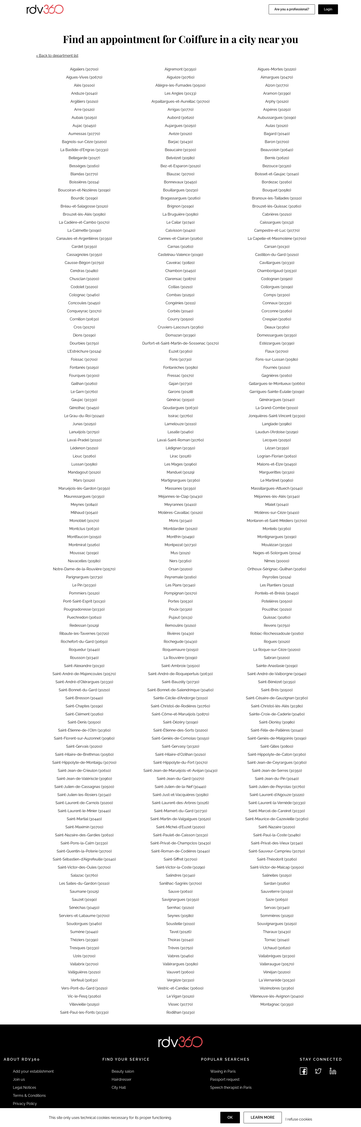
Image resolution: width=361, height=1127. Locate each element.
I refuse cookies (298, 1119)
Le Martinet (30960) (276, 480)
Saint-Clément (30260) (84, 714)
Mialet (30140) (276, 504)
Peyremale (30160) (180, 577)
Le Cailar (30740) (180, 222)
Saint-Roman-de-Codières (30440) (180, 851)
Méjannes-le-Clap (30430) (180, 496)
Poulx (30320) (180, 609)
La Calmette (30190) (84, 230)
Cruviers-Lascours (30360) (180, 327)
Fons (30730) (180, 359)
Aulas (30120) (276, 125)
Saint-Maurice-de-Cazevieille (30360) (276, 819)
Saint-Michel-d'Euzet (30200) (180, 827)
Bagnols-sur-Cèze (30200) (84, 142)
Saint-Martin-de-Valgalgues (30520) (180, 819)
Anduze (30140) (84, 93)
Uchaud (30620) (276, 948)
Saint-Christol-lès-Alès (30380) (277, 706)
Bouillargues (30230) (180, 190)
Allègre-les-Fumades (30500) (180, 85)
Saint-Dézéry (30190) (180, 722)
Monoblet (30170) (84, 520)
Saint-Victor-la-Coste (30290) (180, 867)
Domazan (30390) (180, 335)
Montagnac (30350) (276, 1004)
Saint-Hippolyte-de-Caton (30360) (277, 754)
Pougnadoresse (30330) (84, 609)
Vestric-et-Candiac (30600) (180, 988)
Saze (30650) (277, 899)
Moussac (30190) (84, 553)
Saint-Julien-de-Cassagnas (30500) (84, 787)
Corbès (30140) (180, 311)
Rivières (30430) (180, 633)
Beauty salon (123, 1071)
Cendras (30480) (84, 271)
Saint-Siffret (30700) (180, 859)
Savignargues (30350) (180, 899)
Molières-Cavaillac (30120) (180, 512)
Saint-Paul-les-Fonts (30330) (84, 1012)
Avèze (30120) (180, 134)
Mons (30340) (180, 520)
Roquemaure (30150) (180, 649)
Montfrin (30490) (180, 537)
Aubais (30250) (84, 117)
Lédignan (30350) (180, 448)
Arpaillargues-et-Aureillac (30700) (180, 101)
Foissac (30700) (84, 359)
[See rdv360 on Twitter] (318, 1071)
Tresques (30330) (84, 948)
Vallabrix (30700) (84, 964)
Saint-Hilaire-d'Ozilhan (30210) (180, 754)
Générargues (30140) (276, 400)
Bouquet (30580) (276, 190)
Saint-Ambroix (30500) (180, 666)
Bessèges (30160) (84, 166)
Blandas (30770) (84, 174)
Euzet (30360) (180, 351)
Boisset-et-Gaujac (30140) (277, 174)
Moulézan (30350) (277, 545)
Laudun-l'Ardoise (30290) (277, 432)
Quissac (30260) (276, 617)
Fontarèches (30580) (180, 367)
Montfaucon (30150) (84, 537)
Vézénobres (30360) (277, 988)
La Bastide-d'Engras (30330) (84, 150)
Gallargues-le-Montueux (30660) (277, 383)
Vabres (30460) (180, 956)
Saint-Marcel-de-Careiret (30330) (277, 811)
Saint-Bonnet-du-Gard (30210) (84, 690)
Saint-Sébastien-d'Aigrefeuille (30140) (84, 859)
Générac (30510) (180, 400)
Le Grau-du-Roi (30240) (84, 416)
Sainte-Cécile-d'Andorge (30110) (180, 698)
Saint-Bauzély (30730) (180, 682)
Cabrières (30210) (276, 214)
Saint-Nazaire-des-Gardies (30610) (84, 835)
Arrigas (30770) (180, 109)
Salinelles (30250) (276, 875)
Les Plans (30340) (180, 585)
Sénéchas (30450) (84, 907)
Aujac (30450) (84, 125)
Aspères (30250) (277, 109)
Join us (19, 1079)
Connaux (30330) (276, 303)
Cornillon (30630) (84, 319)
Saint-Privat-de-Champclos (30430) (180, 843)
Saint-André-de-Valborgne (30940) (276, 674)
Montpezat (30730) (180, 545)
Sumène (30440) (84, 932)
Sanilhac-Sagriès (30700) (180, 883)
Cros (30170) (84, 327)
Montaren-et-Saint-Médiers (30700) (277, 520)
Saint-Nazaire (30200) (277, 827)
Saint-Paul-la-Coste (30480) (276, 835)
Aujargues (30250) (180, 125)
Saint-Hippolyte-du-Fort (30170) (180, 762)
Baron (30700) (277, 142)
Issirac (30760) (180, 416)
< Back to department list (57, 55)
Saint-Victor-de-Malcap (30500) (277, 867)
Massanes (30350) (180, 488)
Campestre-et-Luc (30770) (277, 230)
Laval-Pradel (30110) (84, 440)
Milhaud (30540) (84, 512)
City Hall (119, 1087)
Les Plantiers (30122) (277, 585)
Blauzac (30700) (180, 174)
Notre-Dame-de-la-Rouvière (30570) (84, 569)
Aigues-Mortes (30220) (277, 69)
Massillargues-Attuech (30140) (277, 488)
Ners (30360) (180, 561)
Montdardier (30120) (180, 529)
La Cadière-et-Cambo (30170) (84, 222)
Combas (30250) (180, 295)
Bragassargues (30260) (180, 198)
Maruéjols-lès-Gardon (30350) (84, 488)
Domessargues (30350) (277, 335)
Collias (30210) (180, 287)
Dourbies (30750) (84, 343)
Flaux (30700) (276, 351)
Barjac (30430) (180, 142)
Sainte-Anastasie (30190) (276, 666)
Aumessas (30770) (84, 134)
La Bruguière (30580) (180, 214)
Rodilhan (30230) (180, 1012)
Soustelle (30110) (180, 924)
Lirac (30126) (180, 456)
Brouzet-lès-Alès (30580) (84, 214)
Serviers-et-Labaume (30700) (84, 915)
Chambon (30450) (180, 271)
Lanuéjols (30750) (84, 432)
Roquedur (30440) (84, 649)
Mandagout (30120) (84, 472)
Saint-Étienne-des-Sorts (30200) (180, 730)
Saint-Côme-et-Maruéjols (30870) (180, 714)
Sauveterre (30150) (277, 891)
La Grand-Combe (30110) (277, 408)
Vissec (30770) (180, 1004)
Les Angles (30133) (180, 93)
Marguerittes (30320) (276, 472)
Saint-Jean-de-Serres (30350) (277, 770)
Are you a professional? (291, 9)
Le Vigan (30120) (180, 996)
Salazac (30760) (84, 875)
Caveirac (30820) (180, 263)
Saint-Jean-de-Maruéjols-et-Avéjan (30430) (180, 770)
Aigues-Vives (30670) (84, 77)
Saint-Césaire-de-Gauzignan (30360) (277, 698)
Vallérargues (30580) (180, 964)
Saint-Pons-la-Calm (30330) (84, 843)
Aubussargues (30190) (277, 117)
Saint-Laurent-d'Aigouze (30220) (277, 795)
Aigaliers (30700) (84, 69)
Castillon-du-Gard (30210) (277, 254)
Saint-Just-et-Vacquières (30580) (180, 795)
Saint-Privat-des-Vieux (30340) (277, 843)
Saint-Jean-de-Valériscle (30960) (84, 778)
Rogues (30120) (277, 641)
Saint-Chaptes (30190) (84, 706)
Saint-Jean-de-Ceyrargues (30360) (276, 762)
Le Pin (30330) (84, 585)
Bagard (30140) (277, 134)
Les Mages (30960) (180, 464)
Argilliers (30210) (84, 101)
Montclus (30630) (84, 529)
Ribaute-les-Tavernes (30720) (84, 633)
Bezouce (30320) (276, 166)
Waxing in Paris (223, 1071)
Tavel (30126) (180, 932)
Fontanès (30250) (84, 367)
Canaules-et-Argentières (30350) (84, 238)
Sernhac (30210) (180, 907)
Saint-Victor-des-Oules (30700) (84, 867)
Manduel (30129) (180, 472)
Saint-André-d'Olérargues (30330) (84, 682)
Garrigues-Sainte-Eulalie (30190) (277, 391)
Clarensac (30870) (180, 279)
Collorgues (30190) (277, 287)
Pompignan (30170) (180, 593)
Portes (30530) (180, 601)
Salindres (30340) (180, 875)
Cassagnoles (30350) (84, 254)
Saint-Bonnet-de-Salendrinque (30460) (180, 690)
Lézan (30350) (277, 448)
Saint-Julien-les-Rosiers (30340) (84, 795)
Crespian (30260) (276, 319)
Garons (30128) (180, 391)
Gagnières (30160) (277, 375)
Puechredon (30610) (84, 617)
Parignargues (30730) (84, 577)
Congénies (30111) (180, 303)
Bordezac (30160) (277, 182)
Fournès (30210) (276, 367)
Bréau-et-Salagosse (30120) (84, 206)
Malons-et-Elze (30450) (277, 464)
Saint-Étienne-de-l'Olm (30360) (84, 730)
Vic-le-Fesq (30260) (84, 996)
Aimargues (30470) (277, 77)
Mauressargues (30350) (84, 496)
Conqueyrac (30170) (84, 311)
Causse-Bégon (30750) (84, 263)
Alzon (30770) (276, 85)
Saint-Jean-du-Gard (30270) (180, 778)
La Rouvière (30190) (180, 658)
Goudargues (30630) (180, 408)
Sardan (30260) (277, 883)
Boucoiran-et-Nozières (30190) (84, 190)
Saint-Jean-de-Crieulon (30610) (84, 770)
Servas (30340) (276, 907)
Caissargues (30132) (277, 222)
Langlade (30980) (276, 424)
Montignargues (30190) (276, 537)
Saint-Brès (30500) (277, 690)
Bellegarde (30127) (84, 158)
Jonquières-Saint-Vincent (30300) (276, 416)
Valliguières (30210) (84, 972)
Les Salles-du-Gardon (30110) (84, 883)
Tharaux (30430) (277, 932)
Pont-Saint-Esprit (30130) (84, 601)
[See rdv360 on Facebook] (303, 1071)
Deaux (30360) (277, 327)
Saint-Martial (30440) (84, 819)
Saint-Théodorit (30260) (277, 859)
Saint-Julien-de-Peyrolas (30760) (277, 787)
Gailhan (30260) (84, 383)
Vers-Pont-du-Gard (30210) (84, 988)
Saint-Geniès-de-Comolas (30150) (180, 738)
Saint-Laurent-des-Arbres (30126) (180, 803)
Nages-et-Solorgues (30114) (277, 553)
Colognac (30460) (84, 295)
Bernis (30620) (277, 158)
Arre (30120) (84, 109)
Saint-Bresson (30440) (84, 698)
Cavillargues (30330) (276, 263)
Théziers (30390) (84, 940)
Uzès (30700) (84, 956)
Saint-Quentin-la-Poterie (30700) (84, 851)
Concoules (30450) (84, 303)
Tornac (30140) (276, 940)
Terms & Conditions (29, 1095)
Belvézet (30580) (180, 158)
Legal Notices (24, 1087)
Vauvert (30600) (180, 972)
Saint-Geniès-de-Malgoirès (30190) (276, 738)
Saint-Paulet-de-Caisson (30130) (180, 835)
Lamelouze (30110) (180, 424)
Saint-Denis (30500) (84, 722)
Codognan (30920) (276, 279)
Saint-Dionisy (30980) (277, 722)
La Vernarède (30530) (277, 980)
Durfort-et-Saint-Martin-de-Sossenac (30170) (180, 343)
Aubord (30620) (180, 117)
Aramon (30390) (277, 93)
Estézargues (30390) (276, 343)
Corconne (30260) (277, 311)
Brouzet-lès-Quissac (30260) (276, 206)
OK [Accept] (230, 1117)
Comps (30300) (277, 295)
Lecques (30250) (277, 440)
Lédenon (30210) (84, 448)
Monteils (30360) (277, 529)
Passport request (224, 1079)
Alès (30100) (84, 85)
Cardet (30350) (84, 246)
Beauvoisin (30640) (277, 150)
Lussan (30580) (84, 464)
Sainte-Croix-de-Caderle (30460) (277, 714)
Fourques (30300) (84, 375)
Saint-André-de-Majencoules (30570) (84, 674)
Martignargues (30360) (180, 480)
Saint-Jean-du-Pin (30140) (277, 778)
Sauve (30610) (180, 891)
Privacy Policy (25, 1103)
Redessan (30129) (84, 625)
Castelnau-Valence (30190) (180, 254)
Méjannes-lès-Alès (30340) (277, 496)
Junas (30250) (84, 424)
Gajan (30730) (180, 383)
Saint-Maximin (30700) (84, 827)
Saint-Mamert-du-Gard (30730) (180, 811)
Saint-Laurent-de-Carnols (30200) (84, 803)
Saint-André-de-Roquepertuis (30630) (180, 674)
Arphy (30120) (276, 101)
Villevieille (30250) (84, 1004)
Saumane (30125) (84, 891)
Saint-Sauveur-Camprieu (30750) (277, 851)
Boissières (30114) (84, 182)
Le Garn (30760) (84, 391)
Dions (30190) (84, 335)
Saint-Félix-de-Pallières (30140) (277, 730)
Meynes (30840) (84, 504)
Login (328, 9)
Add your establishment (33, 1071)
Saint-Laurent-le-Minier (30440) (84, 811)
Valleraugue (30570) (277, 964)
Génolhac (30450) (84, 408)
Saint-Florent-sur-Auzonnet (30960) (84, 738)
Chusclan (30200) (84, 279)
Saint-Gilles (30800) (276, 746)
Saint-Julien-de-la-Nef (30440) (180, 787)
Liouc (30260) (84, 456)
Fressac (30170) (180, 375)
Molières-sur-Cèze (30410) (276, 512)
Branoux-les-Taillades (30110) (277, 198)
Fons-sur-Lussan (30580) (277, 359)
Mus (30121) (180, 553)
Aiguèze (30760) (180, 77)
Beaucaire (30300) (180, 150)
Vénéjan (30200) (276, 972)
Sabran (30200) (277, 658)
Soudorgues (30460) (84, 924)
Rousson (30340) (84, 658)
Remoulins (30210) (180, 625)
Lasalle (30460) (180, 432)
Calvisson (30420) (180, 230)
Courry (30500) (180, 319)
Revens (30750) (277, 625)
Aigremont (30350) (180, 69)
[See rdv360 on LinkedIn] (333, 1071)
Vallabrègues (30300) (277, 956)
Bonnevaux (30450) (180, 182)
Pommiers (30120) (84, 593)
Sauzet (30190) (84, 899)
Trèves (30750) (180, 948)
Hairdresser (121, 1079)
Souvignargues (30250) (277, 924)
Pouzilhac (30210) (276, 609)
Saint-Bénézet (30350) (276, 682)
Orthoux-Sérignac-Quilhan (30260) (276, 569)
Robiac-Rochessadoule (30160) (276, 633)
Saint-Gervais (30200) (84, 746)
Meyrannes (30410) (180, 504)
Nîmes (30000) (276, 561)
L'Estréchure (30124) (84, 351)
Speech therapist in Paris (231, 1087)
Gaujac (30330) (84, 400)
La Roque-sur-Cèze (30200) (276, 649)
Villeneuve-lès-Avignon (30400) (276, 996)
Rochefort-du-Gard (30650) (84, 641)
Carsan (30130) (276, 246)
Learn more (263, 1117)
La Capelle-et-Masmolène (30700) (277, 238)
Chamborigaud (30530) (277, 271)
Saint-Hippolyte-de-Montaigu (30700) (84, 762)
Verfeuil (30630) (84, 980)
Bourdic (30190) (84, 198)
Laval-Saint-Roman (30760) (180, 440)
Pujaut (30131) (180, 617)
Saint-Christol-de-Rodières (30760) (180, 706)
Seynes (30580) (180, 915)
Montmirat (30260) (84, 545)
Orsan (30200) (180, 569)
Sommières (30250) (276, 915)
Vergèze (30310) (180, 980)
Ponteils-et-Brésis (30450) (277, 593)
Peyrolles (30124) (276, 577)
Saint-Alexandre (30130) (84, 666)
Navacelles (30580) (84, 561)
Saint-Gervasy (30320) (180, 746)
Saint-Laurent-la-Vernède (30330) (276, 803)
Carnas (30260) (180, 246)
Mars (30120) (84, 480)
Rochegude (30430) (180, 641)
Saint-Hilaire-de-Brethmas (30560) (84, 754)
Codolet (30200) (84, 287)
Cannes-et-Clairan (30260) (180, 238)
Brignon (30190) (180, 206)
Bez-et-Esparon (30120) (180, 166)
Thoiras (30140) (180, 940)
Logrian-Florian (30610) (277, 456)
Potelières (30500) (277, 601)
